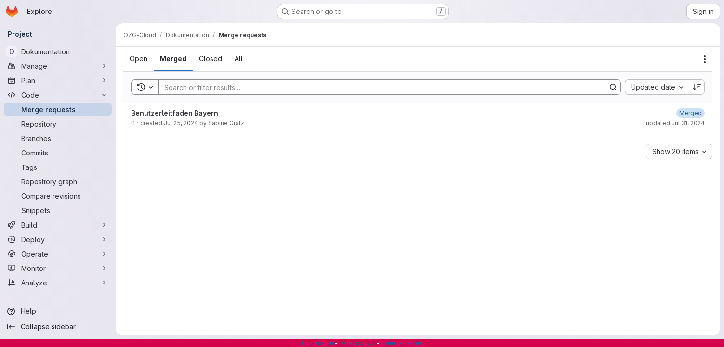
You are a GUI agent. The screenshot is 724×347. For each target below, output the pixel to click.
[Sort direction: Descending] (697, 87)
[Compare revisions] (58, 196)
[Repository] (58, 123)
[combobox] (657, 87)
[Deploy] (58, 239)
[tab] (138, 59)
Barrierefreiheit (402, 343)
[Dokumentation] (58, 51)
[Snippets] (58, 210)
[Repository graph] (58, 181)
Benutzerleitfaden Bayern (174, 113)
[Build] (58, 224)
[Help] (58, 311)
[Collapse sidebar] (58, 327)
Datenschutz (357, 343)
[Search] (377, 87)
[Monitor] (58, 268)
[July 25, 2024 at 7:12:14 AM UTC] (690, 113)
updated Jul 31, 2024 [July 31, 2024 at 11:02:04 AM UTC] (675, 123)
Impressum (317, 343)
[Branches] (58, 138)
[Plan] (58, 80)
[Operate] (58, 253)
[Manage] (58, 66)
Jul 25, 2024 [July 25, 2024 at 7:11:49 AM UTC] (181, 123)
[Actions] (704, 59)
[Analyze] (58, 282)
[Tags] (58, 167)
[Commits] (58, 152)
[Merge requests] (58, 109)
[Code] (58, 95)
